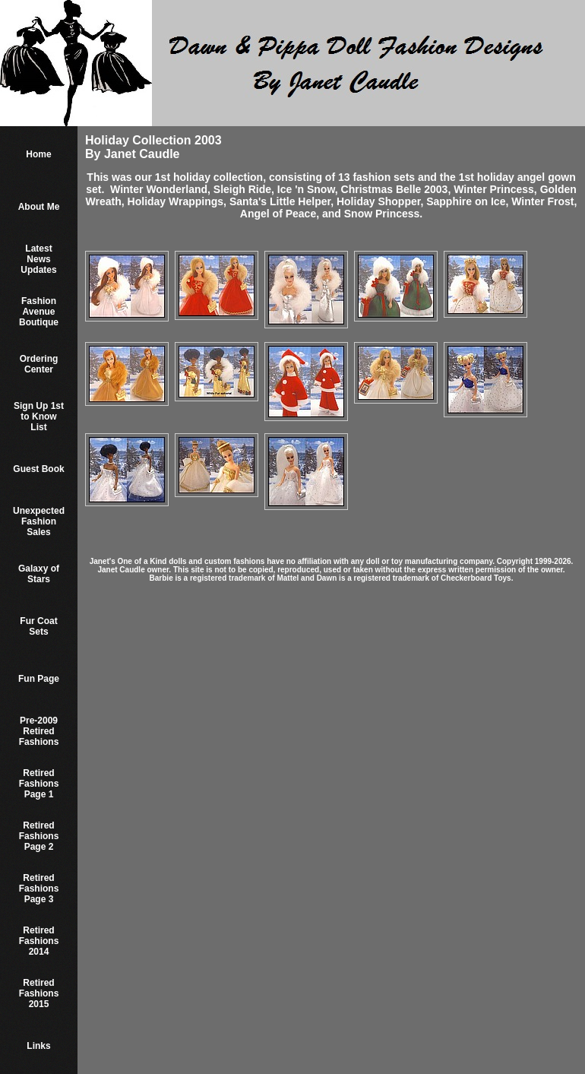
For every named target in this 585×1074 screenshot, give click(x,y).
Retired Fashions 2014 (39, 941)
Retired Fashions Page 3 (39, 889)
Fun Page (38, 678)
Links (38, 1046)
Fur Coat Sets (38, 626)
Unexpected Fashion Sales (39, 521)
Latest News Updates (38, 259)
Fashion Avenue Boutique (38, 312)
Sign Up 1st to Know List (39, 416)
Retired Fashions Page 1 (39, 784)
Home (38, 154)
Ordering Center (39, 364)
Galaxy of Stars (38, 574)
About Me (39, 206)
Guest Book (38, 469)
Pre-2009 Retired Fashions (39, 731)
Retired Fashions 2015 (39, 993)
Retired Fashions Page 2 (39, 836)
